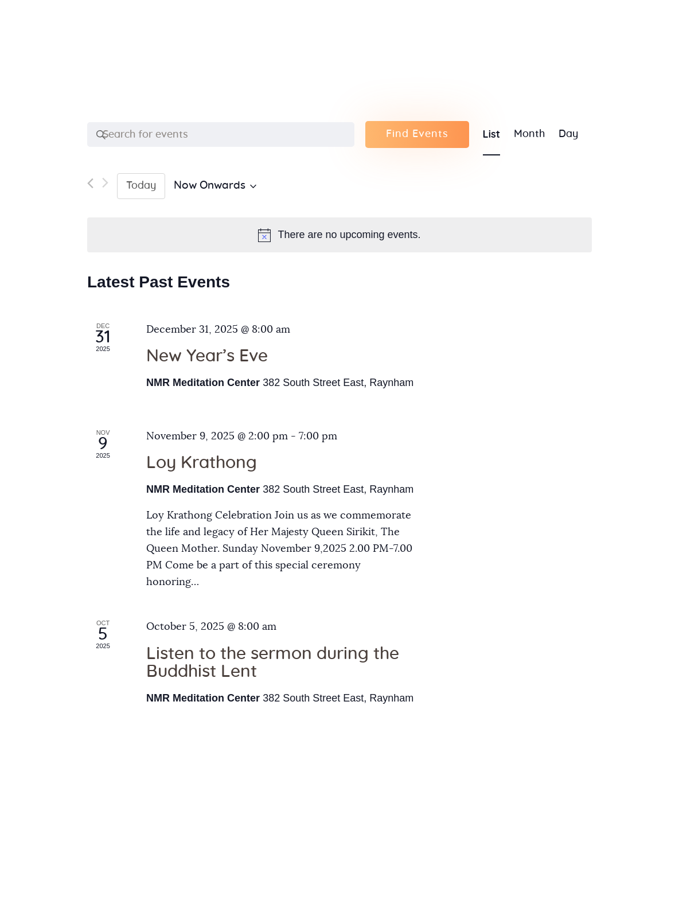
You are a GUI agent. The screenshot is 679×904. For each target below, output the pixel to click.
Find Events (417, 134)
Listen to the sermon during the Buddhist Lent (272, 662)
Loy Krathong (201, 463)
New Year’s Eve (207, 356)
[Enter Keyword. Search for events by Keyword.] (220, 134)
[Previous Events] (90, 186)
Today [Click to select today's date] (141, 186)
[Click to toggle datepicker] (215, 186)
